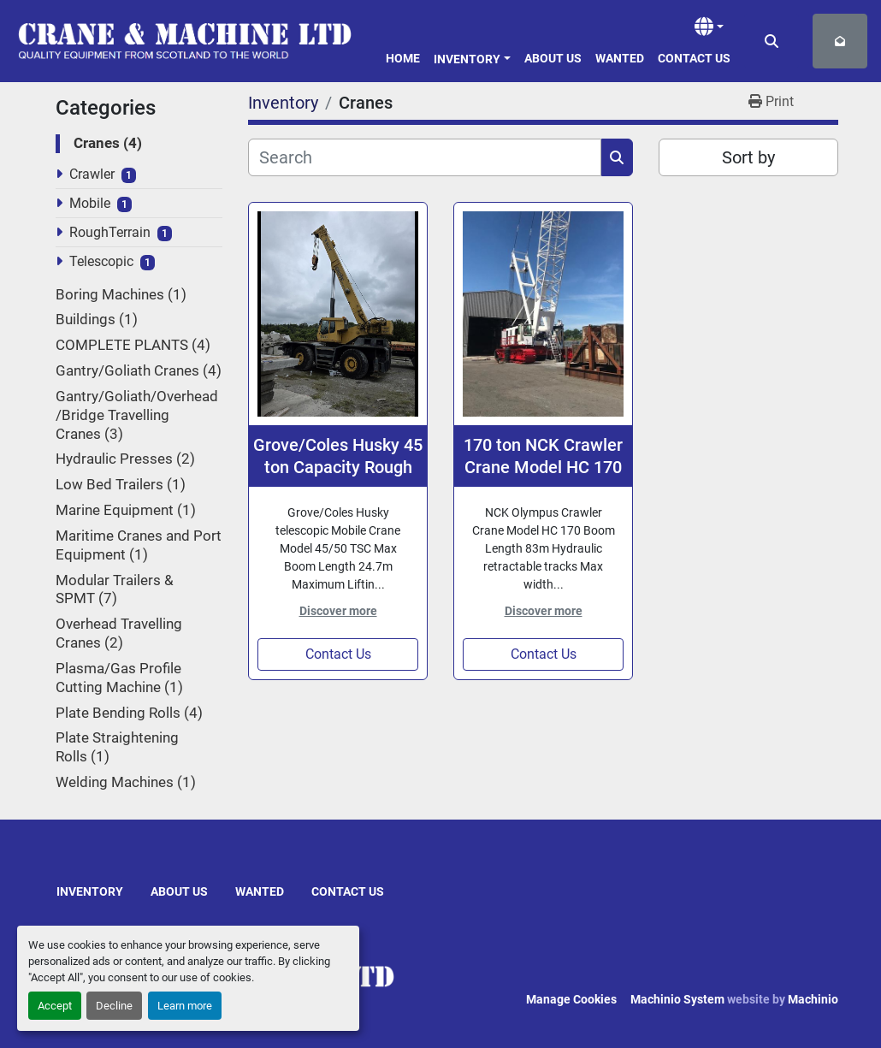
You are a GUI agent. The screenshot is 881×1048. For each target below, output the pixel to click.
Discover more (338, 611)
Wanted (619, 58)
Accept (55, 1005)
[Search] (424, 157)
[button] (472, 56)
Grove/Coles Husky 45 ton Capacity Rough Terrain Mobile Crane (338, 456)
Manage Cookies (571, 999)
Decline (114, 1005)
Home (403, 58)
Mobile (89, 203)
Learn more (184, 1005)
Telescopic (101, 261)
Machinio (813, 999)
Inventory (467, 59)
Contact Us (694, 58)
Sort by (748, 157)
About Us (553, 58)
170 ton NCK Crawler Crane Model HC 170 (543, 456)
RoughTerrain (110, 232)
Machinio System (677, 999)
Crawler (92, 174)
